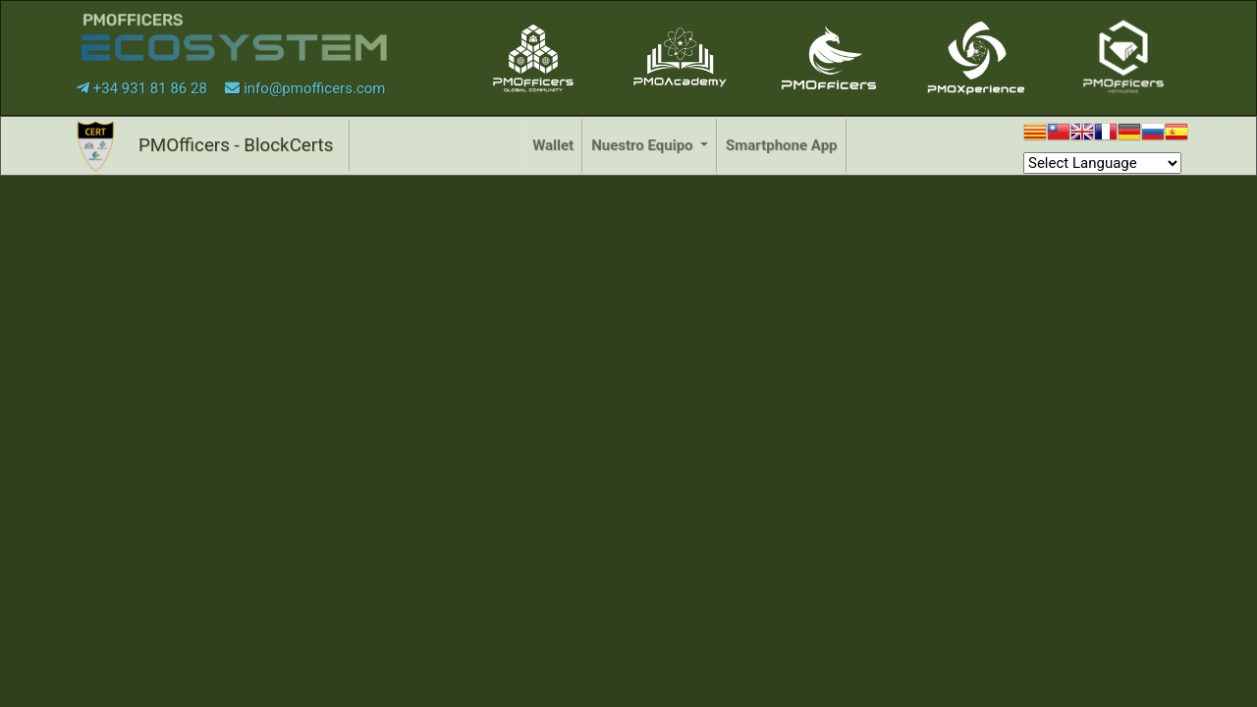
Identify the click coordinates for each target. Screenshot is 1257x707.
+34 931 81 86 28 (144, 88)
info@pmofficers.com (305, 88)
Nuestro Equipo (643, 145)
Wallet (553, 145)
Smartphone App (781, 145)
